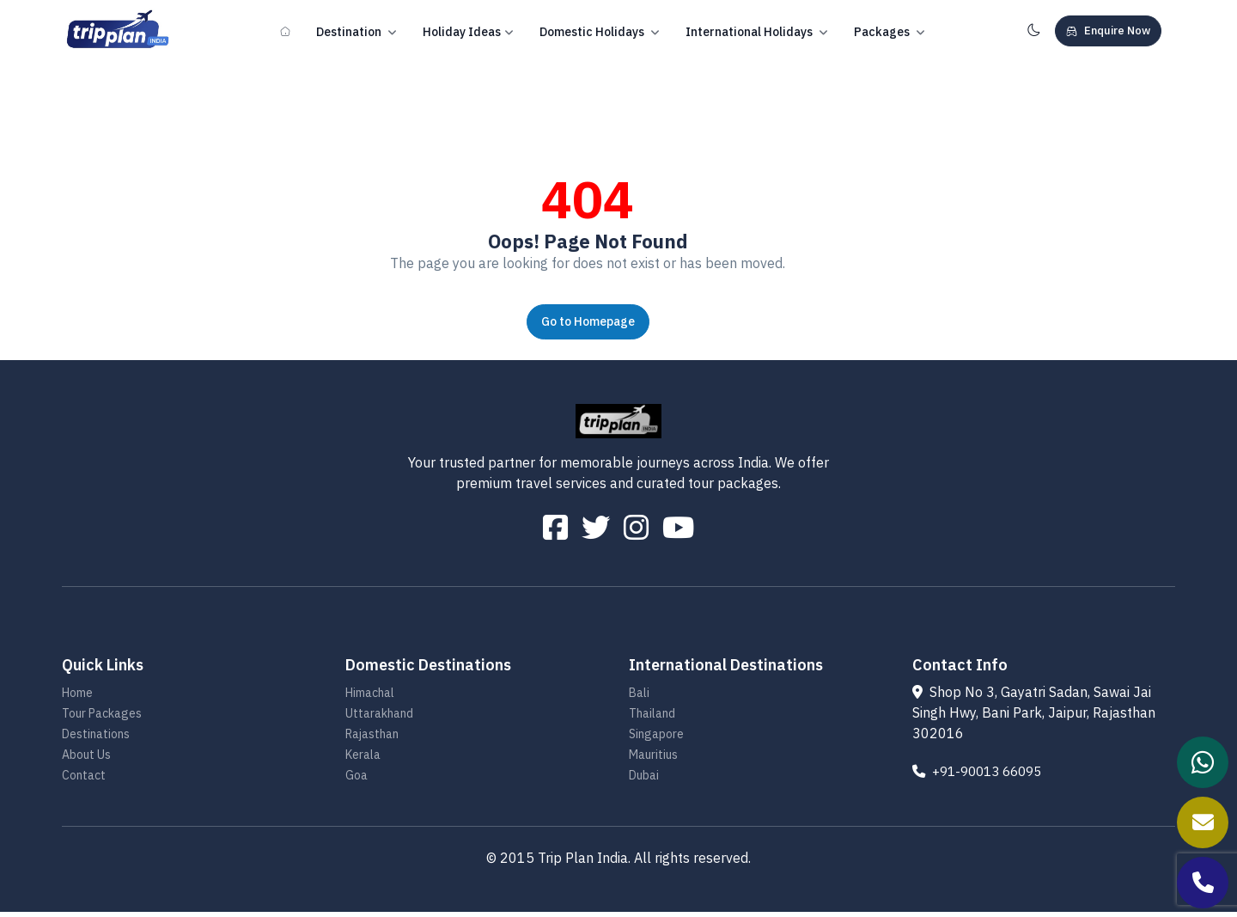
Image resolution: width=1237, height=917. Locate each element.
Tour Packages (102, 718)
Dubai (644, 780)
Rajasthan (372, 739)
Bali (639, 698)
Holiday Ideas (468, 32)
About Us (86, 759)
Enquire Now (1108, 30)
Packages (889, 32)
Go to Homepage (588, 321)
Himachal (369, 698)
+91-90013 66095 (982, 776)
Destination (356, 32)
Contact (84, 780)
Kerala (363, 759)
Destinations (96, 739)
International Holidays (757, 32)
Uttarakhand (379, 718)
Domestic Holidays (599, 32)
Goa (356, 780)
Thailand (652, 718)
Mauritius (653, 759)
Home (77, 698)
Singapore (656, 739)
